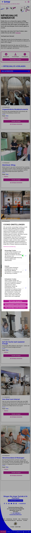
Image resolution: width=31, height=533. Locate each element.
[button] (25, 255)
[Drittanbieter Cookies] (23, 287)
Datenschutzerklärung (9, 246)
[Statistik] (23, 270)
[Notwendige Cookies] (23, 255)
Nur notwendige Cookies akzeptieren (15, 307)
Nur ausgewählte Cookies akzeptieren (15, 304)
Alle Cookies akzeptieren (15, 301)
